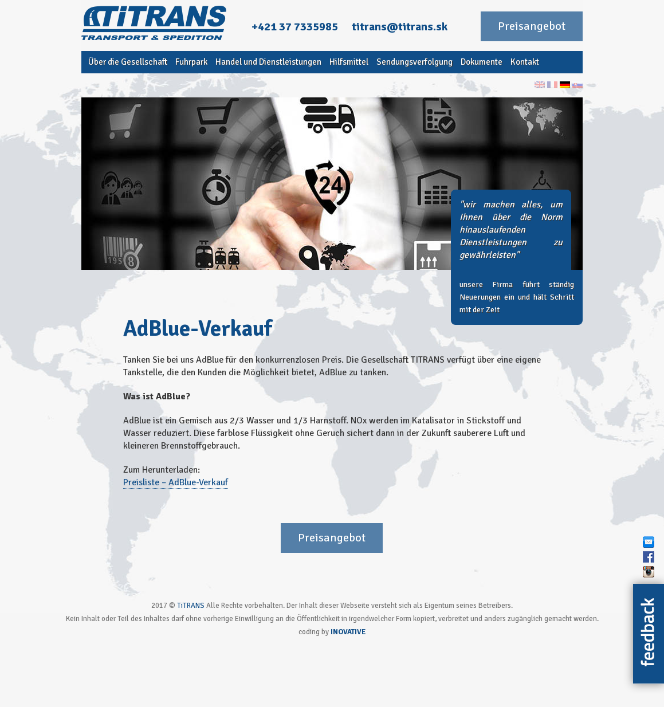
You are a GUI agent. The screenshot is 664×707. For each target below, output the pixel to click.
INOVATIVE (348, 632)
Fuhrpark (191, 62)
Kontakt (524, 62)
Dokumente (481, 62)
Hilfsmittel (348, 62)
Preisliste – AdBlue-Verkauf (175, 482)
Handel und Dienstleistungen (268, 62)
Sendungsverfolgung (414, 62)
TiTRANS (191, 605)
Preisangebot (531, 26)
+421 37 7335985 (295, 26)
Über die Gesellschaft (127, 62)
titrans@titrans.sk (399, 26)
